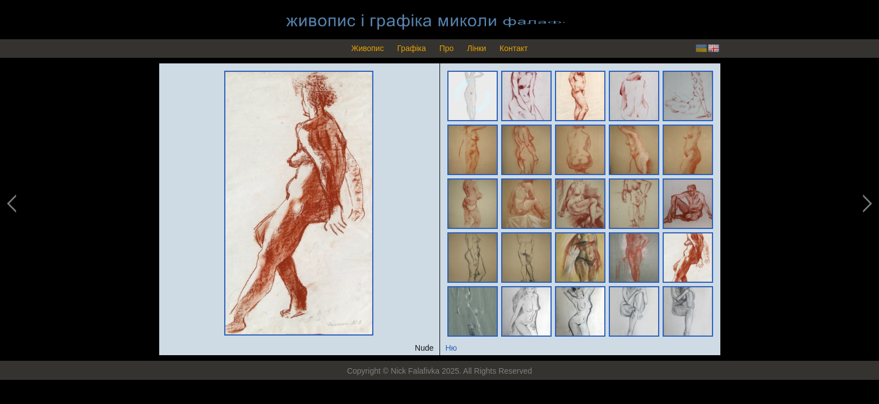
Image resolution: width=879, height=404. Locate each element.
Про (447, 48)
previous (12, 204)
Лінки (476, 48)
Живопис (367, 48)
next (866, 204)
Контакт (513, 48)
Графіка (411, 48)
